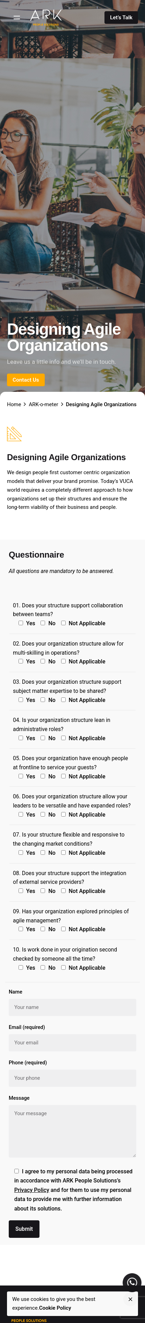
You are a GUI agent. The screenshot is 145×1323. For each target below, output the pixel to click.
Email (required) (72, 1037)
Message (72, 1127)
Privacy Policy (31, 1190)
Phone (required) (72, 1073)
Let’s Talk (121, 17)
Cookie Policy (55, 1308)
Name (72, 1002)
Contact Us (26, 380)
